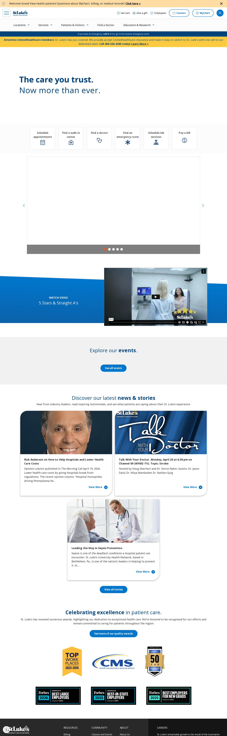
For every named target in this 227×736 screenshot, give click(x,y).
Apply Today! (170, 699)
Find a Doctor (105, 25)
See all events (113, 368)
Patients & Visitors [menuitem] (73, 25)
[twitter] (46, 717)
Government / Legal (83, 727)
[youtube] (56, 717)
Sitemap (97, 727)
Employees (125, 670)
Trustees (125, 700)
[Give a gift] (140, 13)
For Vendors (70, 676)
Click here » (133, 3)
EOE (65, 724)
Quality (123, 694)
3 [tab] (113, 249)
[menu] (6, 13)
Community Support (103, 674)
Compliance (68, 727)
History (124, 676)
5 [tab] (121, 249)
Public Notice (104, 724)
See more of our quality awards (113, 557)
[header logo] (20, 13)
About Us (125, 658)
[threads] (37, 718)
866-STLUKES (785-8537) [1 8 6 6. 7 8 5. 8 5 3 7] (30, 662)
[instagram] (18, 717)
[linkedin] (28, 717)
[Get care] (123, 13)
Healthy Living (99, 680)
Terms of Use (117, 724)
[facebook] (9, 717)
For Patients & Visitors (76, 670)
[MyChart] (203, 13)
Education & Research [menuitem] (137, 25)
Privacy (72, 724)
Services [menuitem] (43, 25)
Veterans (68, 698)
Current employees (174, 711)
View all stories (113, 513)
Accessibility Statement (87, 724)
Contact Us (126, 664)
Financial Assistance (74, 664)
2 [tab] (109, 249)
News (123, 688)
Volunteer (97, 686)
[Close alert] (221, 3)
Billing (67, 658)
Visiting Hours (71, 704)
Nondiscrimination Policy (135, 724)
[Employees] (158, 13)
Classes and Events (102, 658)
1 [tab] (105, 249)
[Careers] (179, 13)
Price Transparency (74, 692)
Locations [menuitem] (19, 25)
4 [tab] (117, 249)
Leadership (126, 682)
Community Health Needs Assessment (102, 666)
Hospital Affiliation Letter (74, 684)
